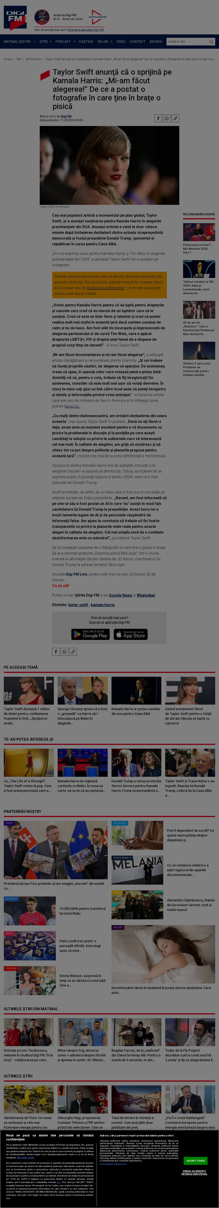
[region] (109, 1169)
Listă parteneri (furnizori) (113, 1164)
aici (59, 1182)
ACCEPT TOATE (196, 1160)
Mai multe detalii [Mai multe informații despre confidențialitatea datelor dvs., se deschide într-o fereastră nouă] (25, 1157)
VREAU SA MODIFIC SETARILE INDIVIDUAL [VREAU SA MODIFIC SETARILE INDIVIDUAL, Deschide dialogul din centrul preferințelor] (194, 1173)
